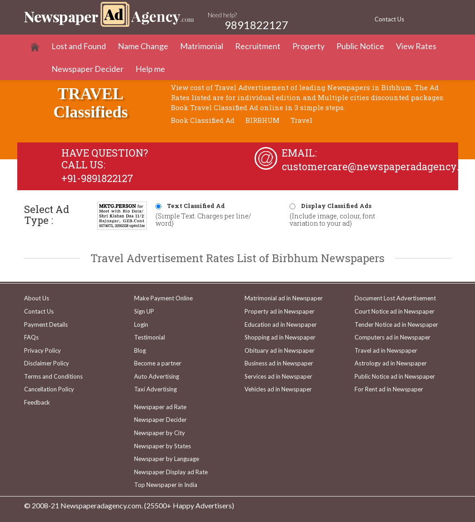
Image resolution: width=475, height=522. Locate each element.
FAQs (31, 337)
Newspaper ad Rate (160, 407)
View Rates (416, 46)
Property (308, 46)
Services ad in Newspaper (278, 376)
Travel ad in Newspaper (386, 350)
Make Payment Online (163, 298)
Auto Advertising (156, 376)
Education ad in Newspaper (281, 324)
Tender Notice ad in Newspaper (396, 324)
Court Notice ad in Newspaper (395, 311)
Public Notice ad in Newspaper (395, 376)
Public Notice (360, 46)
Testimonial (149, 337)
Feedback (37, 402)
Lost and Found (78, 46)
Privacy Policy (42, 350)
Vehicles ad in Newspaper (278, 389)
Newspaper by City (159, 432)
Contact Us (389, 19)
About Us (36, 298)
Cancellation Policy (49, 389)
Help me (150, 69)
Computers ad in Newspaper (392, 337)
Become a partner (157, 363)
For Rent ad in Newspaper (389, 389)
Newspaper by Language (166, 458)
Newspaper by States (162, 446)
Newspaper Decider (87, 69)
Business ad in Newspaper (279, 363)
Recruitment (257, 46)
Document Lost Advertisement (395, 298)
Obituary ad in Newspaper (280, 350)
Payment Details (46, 324)
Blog (140, 350)
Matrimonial (201, 46)
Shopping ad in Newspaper (280, 337)
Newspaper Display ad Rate (171, 472)
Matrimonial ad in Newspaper (284, 298)
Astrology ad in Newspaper (391, 363)
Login (141, 324)
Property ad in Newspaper (280, 311)
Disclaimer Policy (46, 363)
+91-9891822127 (97, 178)
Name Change (143, 46)
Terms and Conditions (53, 376)
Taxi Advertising (155, 389)
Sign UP (144, 311)
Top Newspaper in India (165, 484)
